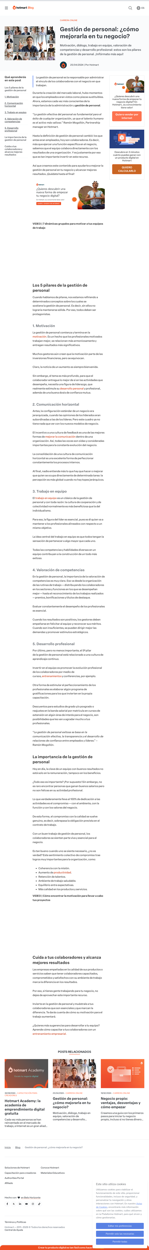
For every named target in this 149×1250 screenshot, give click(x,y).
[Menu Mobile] (6, 8)
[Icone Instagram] (33, 1204)
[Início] (23, 7)
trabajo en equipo (46, 498)
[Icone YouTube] (26, 1204)
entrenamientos (52, 676)
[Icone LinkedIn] (20, 1204)
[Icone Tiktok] (39, 1204)
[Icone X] (13, 1204)
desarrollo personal (72, 388)
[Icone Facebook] (7, 1204)
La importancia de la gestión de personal (15, 138)
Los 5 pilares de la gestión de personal (15, 89)
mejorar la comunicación (60, 436)
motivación (39, 336)
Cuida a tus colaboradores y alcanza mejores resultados (13, 150)
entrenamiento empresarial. (50, 1033)
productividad (62, 872)
